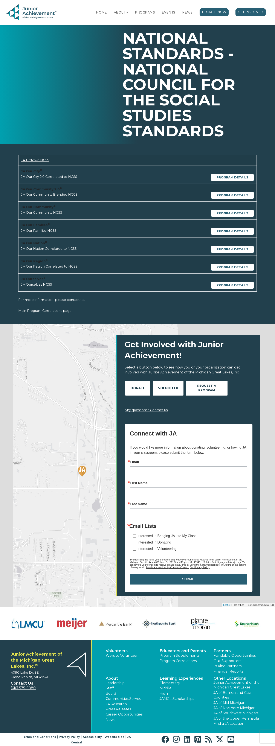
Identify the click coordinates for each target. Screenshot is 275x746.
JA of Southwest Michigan (236, 713)
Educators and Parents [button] (183, 651)
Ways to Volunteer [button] (122, 655)
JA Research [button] (116, 704)
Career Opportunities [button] (124, 714)
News (187, 12)
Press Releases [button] (118, 709)
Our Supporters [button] (227, 661)
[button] (127, 12)
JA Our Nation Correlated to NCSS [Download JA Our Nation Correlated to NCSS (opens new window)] (49, 249)
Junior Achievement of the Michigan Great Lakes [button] (237, 685)
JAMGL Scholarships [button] (177, 699)
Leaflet (226, 605)
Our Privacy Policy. (199, 567)
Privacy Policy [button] (69, 736)
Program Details (232, 177)
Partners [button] (222, 651)
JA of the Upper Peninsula (236, 718)
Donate (138, 388)
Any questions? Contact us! (146, 410)
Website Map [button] (114, 736)
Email (134, 462)
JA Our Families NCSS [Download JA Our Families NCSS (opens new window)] (38, 230)
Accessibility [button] (92, 736)
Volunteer (168, 388)
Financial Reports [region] (228, 671)
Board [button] (111, 693)
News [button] (110, 720)
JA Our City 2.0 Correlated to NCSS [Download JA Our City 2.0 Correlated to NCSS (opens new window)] (49, 177)
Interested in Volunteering (157, 549)
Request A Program (206, 388)
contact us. (76, 300)
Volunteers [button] (117, 651)
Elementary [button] (170, 683)
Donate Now (214, 12)
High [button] (164, 693)
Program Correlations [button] (178, 661)
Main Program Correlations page (45, 311)
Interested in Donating (154, 542)
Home (101, 12)
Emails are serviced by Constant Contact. (167, 567)
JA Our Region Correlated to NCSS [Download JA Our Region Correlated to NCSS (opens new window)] (49, 266)
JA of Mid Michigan (229, 703)
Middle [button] (165, 688)
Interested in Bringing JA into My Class (167, 536)
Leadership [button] (115, 683)
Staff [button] (110, 688)
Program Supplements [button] (179, 655)
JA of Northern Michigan (234, 708)
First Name (139, 483)
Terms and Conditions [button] (39, 736)
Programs (145, 12)
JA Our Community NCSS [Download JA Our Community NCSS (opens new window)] (41, 212)
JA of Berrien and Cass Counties (232, 695)
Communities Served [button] (124, 699)
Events (168, 12)
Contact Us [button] (22, 683)
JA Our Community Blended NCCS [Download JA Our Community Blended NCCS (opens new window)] (49, 194)
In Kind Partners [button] (227, 666)
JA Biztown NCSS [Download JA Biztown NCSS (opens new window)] (35, 160)
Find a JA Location (229, 724)
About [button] (112, 678)
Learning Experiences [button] (181, 678)
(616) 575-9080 (23, 688)
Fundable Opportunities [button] (235, 655)
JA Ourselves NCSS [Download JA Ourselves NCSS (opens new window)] (36, 284)
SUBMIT (188, 579)
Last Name (138, 504)
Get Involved (250, 12)
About (120, 12)
